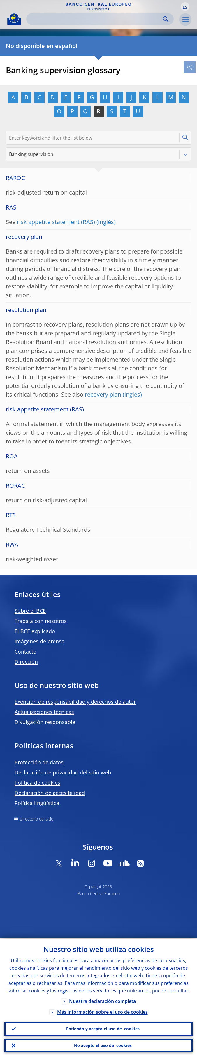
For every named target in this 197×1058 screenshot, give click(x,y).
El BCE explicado (35, 631)
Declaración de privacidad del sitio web (63, 772)
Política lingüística (37, 803)
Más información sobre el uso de (102, 1011)
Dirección (26, 661)
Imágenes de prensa (39, 641)
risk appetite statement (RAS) (56, 222)
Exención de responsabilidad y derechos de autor (75, 701)
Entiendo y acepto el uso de (103, 1028)
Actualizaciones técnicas (44, 711)
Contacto (25, 651)
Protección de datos (39, 762)
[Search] (95, 19)
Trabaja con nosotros (41, 620)
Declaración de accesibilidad (50, 792)
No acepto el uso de (103, 1045)
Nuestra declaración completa (102, 1000)
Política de (37, 782)
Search (165, 19)
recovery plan (103, 394)
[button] (185, 6)
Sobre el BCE (30, 610)
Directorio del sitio (36, 819)
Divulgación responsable (45, 722)
